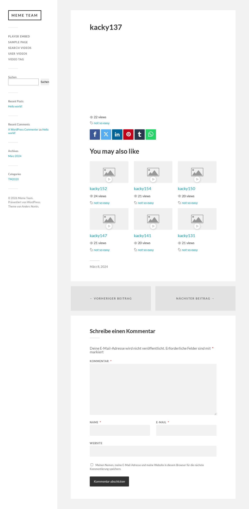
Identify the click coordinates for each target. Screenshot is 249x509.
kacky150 (186, 188)
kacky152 (98, 188)
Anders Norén (30, 206)
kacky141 (142, 235)
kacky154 (142, 188)
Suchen (12, 77)
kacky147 (98, 235)
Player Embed (19, 36)
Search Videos (19, 48)
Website (96, 443)
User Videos (17, 53)
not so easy (102, 123)
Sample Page (18, 42)
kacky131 (186, 235)
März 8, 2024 (99, 266)
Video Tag (16, 59)
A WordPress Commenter (23, 129)
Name (95, 422)
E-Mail (162, 422)
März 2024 (14, 156)
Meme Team (24, 15)
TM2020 (13, 179)
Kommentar (101, 361)
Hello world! (15, 106)
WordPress (33, 202)
